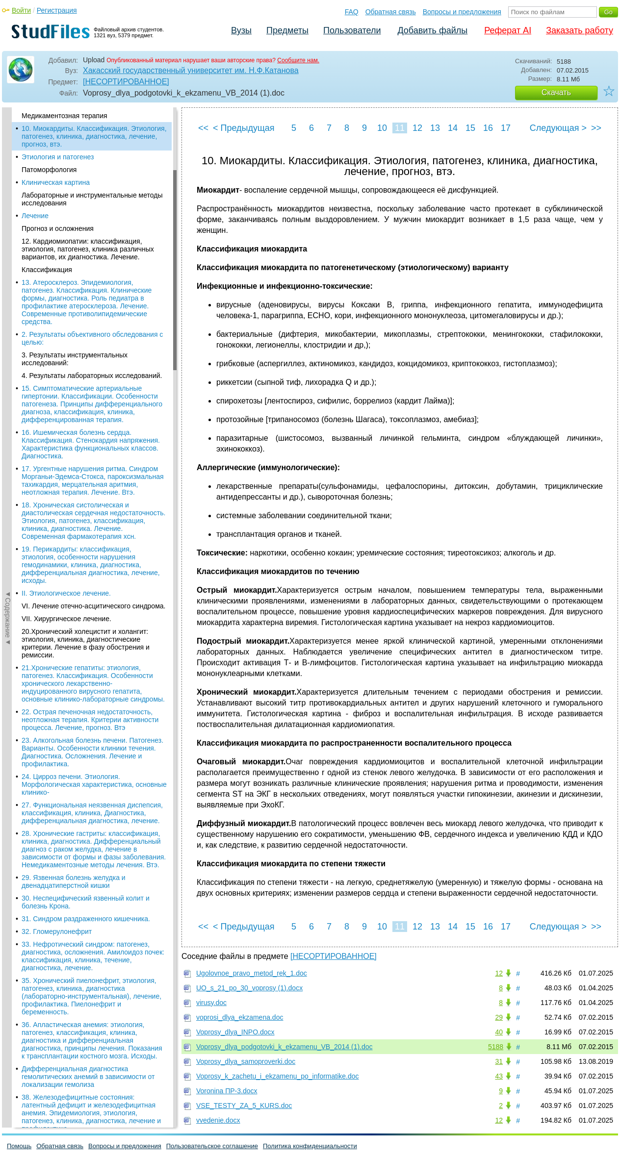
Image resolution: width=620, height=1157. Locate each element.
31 (499, 1061)
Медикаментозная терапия (64, 116)
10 (382, 128)
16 (488, 128)
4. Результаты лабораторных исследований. (92, 375)
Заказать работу (579, 30)
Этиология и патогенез (58, 157)
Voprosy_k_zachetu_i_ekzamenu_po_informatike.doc (277, 1076)
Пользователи (352, 30)
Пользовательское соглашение (212, 1146)
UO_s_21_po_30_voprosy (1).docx (249, 988)
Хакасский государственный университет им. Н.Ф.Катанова (191, 70)
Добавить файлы (432, 30)
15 (470, 128)
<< (203, 128)
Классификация (47, 270)
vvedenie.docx (218, 1120)
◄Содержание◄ (8, 279)
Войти (21, 10)
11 (400, 128)
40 (499, 1032)
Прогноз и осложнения (58, 228)
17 (506, 128)
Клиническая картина (56, 182)
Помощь (19, 1146)
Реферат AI (507, 30)
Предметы (287, 30)
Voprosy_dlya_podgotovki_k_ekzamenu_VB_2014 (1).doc (284, 1047)
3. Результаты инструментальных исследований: (75, 359)
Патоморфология (49, 170)
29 (499, 1017)
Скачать (556, 92)
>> (596, 128)
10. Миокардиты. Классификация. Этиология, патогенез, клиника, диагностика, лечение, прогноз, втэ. (94, 136)
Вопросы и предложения (462, 12)
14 (453, 128)
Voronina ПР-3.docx (226, 1091)
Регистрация (57, 10)
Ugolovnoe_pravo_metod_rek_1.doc (251, 973)
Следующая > (558, 128)
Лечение (35, 216)
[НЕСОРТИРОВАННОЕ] (126, 81)
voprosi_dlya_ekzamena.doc (239, 1017)
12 (417, 128)
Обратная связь (390, 12)
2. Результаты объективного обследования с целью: (92, 338)
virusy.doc (211, 1002)
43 (499, 1076)
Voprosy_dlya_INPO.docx (235, 1032)
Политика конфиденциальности (310, 1146)
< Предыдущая (244, 128)
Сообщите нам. (298, 60)
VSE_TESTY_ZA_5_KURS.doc (244, 1105)
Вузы (241, 30)
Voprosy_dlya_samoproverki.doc (245, 1061)
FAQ (352, 12)
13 (435, 128)
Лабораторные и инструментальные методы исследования (92, 199)
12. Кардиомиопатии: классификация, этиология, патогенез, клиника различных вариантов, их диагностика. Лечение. (88, 249)
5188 (495, 1047)
